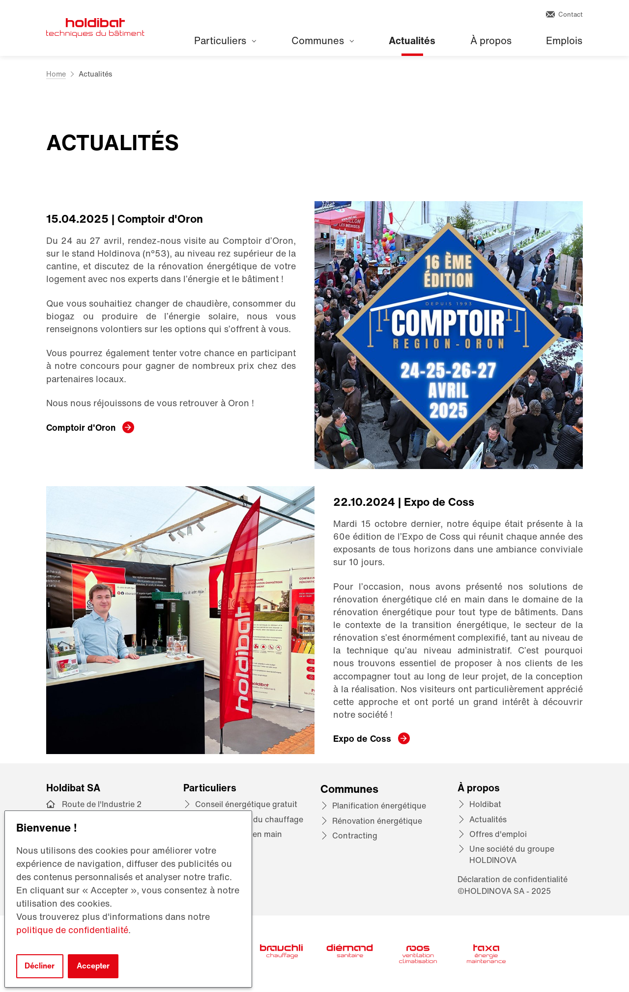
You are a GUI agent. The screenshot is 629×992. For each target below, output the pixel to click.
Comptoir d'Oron (80, 427)
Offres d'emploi (498, 834)
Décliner (40, 965)
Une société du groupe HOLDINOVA (511, 854)
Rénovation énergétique (377, 821)
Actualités (412, 40)
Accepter (93, 965)
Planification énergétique (379, 805)
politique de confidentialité (72, 929)
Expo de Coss (362, 738)
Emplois (564, 40)
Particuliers (225, 40)
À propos (491, 40)
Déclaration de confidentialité (512, 879)
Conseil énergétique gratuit (246, 804)
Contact (564, 14)
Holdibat (485, 804)
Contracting (354, 835)
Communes (322, 40)
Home (56, 74)
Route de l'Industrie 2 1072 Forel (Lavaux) (102, 809)
